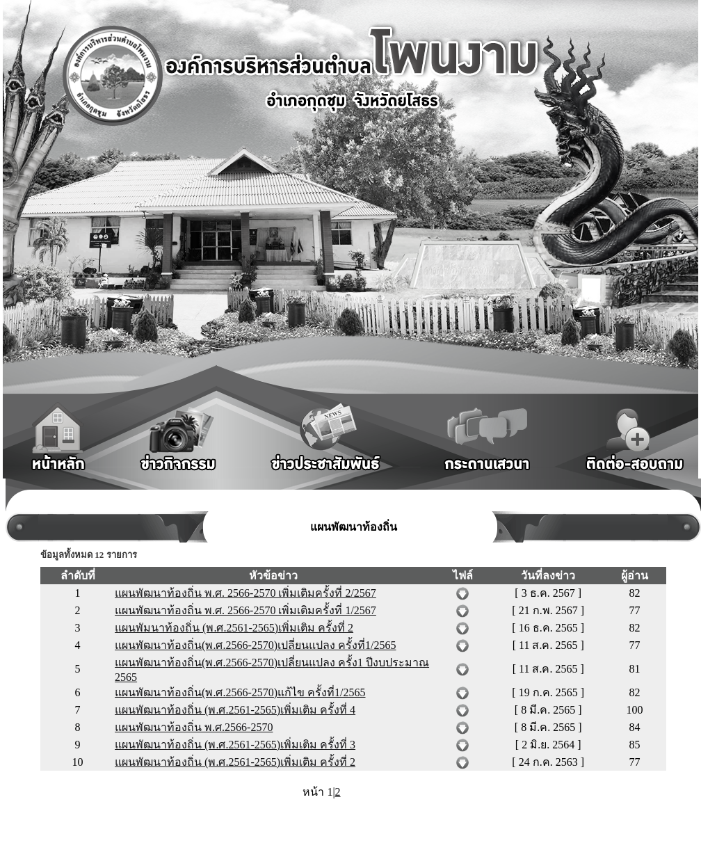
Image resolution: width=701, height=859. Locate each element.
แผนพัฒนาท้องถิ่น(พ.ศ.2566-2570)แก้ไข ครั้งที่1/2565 (240, 692)
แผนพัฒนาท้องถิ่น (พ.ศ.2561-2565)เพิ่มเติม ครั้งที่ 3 (235, 744)
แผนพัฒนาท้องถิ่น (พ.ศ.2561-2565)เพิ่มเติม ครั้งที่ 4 (235, 710)
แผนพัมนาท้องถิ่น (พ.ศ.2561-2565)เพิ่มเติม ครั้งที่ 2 (234, 628)
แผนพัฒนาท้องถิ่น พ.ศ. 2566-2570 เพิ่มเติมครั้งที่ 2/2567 (245, 593)
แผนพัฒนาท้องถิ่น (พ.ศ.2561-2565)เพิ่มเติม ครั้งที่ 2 (235, 762)
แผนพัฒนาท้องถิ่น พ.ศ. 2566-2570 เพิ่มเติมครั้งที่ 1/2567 (245, 610)
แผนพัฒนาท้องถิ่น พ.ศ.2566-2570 (194, 727)
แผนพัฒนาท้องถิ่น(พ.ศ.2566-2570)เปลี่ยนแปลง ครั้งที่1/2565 (255, 645)
